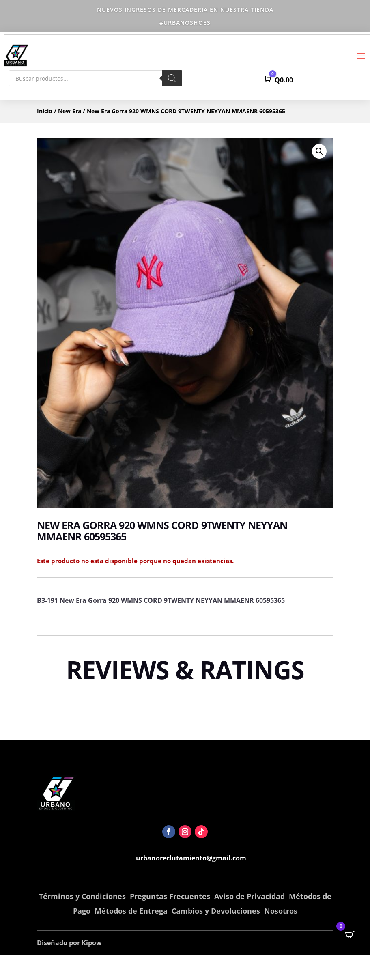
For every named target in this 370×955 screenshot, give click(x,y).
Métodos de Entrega (131, 911)
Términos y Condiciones (82, 896)
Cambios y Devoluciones (216, 911)
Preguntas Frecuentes (170, 896)
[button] (319, 151)
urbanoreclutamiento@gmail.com (191, 858)
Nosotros (280, 911)
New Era (69, 111)
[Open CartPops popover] (350, 935)
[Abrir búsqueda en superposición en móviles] (95, 78)
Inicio (44, 111)
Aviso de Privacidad (249, 896)
